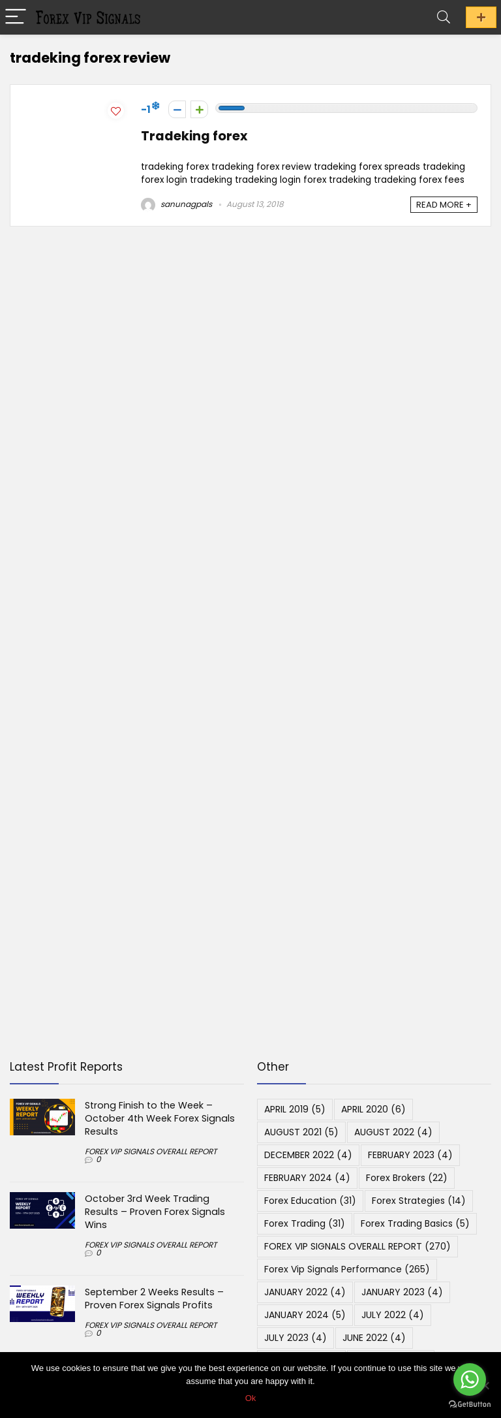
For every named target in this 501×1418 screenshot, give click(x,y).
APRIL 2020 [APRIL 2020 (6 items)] (373, 1109)
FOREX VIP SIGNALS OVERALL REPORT (151, 1151)
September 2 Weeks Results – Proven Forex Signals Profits (154, 1298)
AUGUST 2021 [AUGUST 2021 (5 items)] (301, 1132)
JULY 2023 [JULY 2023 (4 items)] (295, 1337)
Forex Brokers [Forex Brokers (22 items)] (407, 1177)
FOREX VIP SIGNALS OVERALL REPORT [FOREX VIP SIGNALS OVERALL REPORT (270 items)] (357, 1246)
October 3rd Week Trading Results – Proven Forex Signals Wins (155, 1211)
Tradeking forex (194, 136)
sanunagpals (176, 204)
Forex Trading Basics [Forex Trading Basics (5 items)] (415, 1223)
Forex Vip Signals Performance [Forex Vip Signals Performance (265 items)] (347, 1269)
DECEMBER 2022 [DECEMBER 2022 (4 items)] (308, 1154)
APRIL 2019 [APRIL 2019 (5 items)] (295, 1109)
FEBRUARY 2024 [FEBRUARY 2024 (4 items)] (307, 1177)
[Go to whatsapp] (469, 1379)
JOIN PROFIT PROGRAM (481, 17)
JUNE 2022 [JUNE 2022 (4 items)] (374, 1337)
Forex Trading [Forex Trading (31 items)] (304, 1223)
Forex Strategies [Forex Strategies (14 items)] (419, 1200)
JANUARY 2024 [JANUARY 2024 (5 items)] (305, 1314)
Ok (250, 1398)
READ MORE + (444, 204)
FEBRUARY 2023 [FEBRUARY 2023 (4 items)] (410, 1154)
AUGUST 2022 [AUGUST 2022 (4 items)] (393, 1132)
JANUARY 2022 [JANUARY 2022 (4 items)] (305, 1292)
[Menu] (15, 17)
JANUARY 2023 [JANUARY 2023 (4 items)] (402, 1292)
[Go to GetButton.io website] (470, 1404)
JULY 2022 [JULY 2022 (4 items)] (392, 1314)
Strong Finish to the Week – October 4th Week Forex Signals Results (160, 1118)
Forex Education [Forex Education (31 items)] (310, 1200)
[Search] (443, 17)
